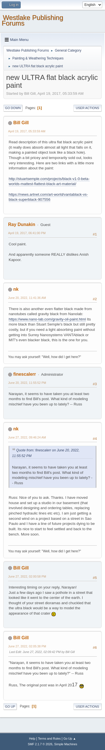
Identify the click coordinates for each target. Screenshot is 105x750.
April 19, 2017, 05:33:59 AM (26, 131)
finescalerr (24, 374)
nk (15, 289)
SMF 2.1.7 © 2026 (40, 744)
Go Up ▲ (69, 738)
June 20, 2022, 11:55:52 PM (27, 382)
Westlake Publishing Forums (32, 20)
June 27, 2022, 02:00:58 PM (27, 576)
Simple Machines (65, 744)
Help (32, 738)
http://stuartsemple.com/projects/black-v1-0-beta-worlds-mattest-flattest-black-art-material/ (49, 181)
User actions (87, 108)
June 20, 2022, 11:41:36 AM (27, 297)
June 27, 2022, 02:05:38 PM (27, 646)
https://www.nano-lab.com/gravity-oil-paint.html (47, 319)
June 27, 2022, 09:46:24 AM (27, 437)
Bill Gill (21, 122)
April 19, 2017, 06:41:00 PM (27, 233)
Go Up (10, 706)
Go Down (13, 108)
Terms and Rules (49, 738)
